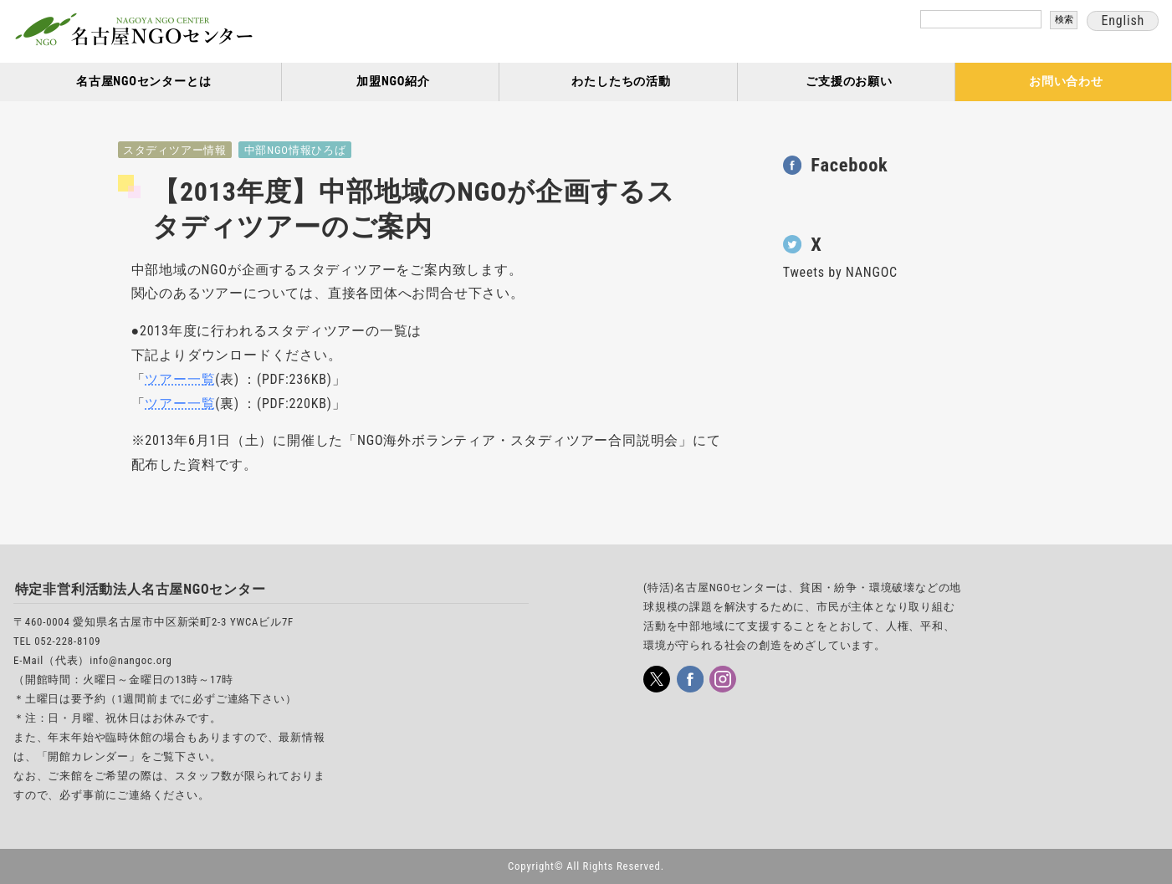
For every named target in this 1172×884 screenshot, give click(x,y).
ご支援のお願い (849, 81)
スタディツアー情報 (175, 150)
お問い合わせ (1066, 81)
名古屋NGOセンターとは (144, 81)
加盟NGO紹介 (393, 81)
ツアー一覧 (180, 379)
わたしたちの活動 (620, 81)
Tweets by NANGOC (840, 272)
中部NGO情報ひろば (295, 150)
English (1122, 20)
